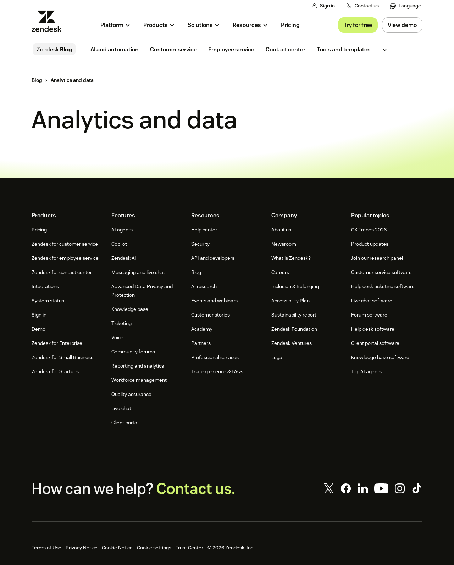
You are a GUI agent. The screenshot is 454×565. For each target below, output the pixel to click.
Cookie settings (154, 547)
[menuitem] (405, 6)
